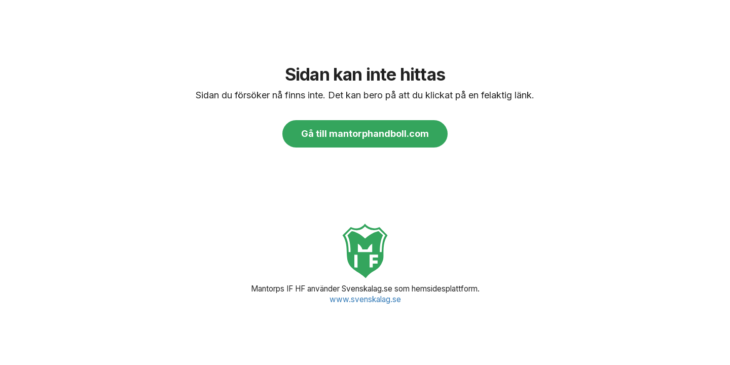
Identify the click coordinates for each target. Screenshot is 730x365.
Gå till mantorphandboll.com (365, 133)
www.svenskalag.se (365, 299)
